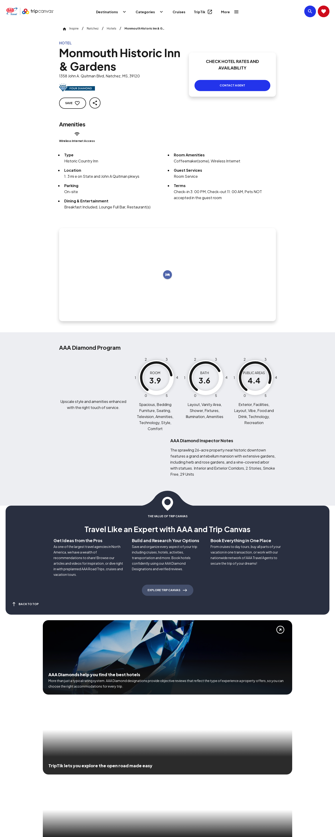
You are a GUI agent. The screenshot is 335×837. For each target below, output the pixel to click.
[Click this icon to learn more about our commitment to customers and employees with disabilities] (13, 770)
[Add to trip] (167, 269)
